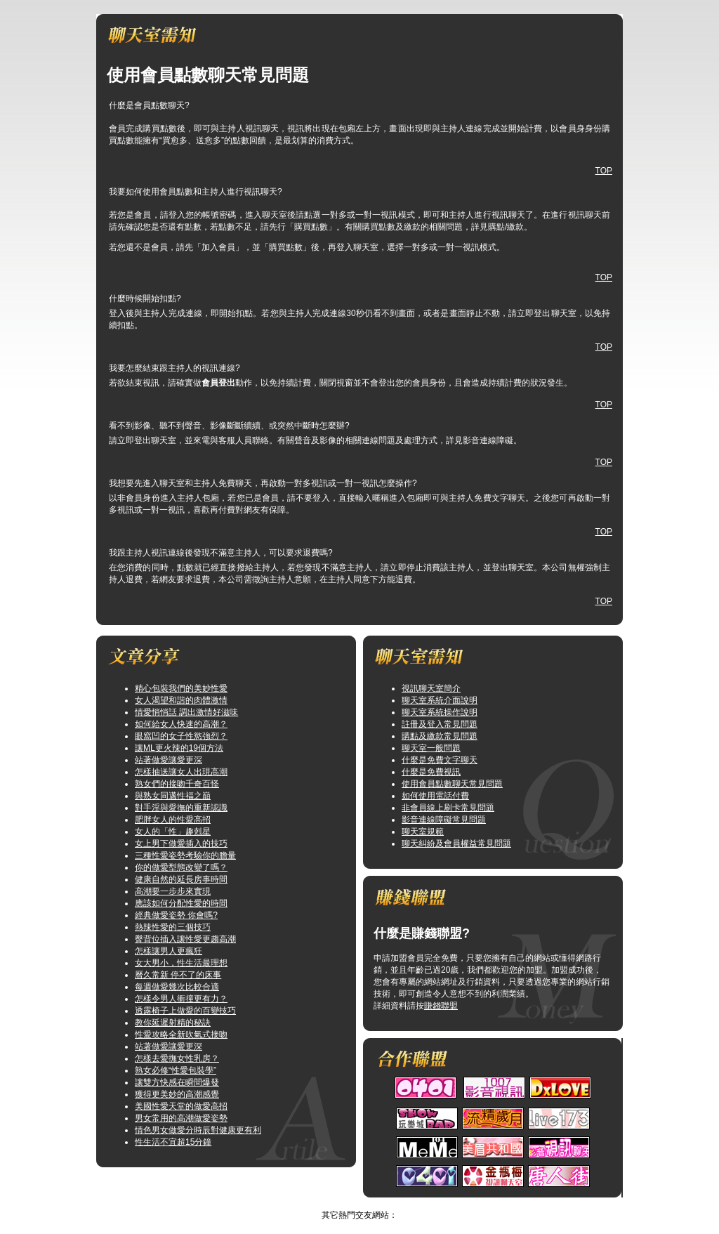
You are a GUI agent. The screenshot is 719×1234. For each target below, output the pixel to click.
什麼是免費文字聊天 (439, 760)
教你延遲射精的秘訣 (173, 1023)
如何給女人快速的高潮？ (181, 724)
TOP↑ (375, 1203)
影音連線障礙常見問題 (444, 820)
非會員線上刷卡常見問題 (448, 808)
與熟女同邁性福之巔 (173, 796)
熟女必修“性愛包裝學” (175, 1070)
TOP (603, 171)
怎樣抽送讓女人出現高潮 (181, 772)
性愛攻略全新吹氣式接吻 (181, 1034)
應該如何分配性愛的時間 (181, 903)
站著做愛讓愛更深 (168, 760)
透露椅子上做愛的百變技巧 (185, 1011)
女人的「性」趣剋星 (173, 831)
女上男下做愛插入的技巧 (181, 843)
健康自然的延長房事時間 (181, 879)
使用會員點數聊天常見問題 (452, 784)
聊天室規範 (423, 831)
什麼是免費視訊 (431, 772)
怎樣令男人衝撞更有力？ (181, 999)
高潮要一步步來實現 (173, 891)
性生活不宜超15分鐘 (173, 1142)
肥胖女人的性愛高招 (173, 820)
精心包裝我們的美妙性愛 (181, 688)
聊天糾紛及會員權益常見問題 (456, 843)
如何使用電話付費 (435, 796)
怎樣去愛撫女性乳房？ (177, 1058)
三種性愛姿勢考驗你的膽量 (185, 855)
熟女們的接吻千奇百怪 (177, 784)
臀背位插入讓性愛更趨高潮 (185, 939)
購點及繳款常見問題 (439, 736)
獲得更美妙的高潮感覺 (177, 1094)
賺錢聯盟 (441, 1006)
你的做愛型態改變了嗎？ (181, 867)
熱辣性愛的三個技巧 (173, 927)
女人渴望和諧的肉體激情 (181, 700)
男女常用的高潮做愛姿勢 (181, 1118)
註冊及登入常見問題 (439, 724)
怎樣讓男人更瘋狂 (168, 951)
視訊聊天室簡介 (431, 688)
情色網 (345, 1203)
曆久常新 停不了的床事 (178, 975)
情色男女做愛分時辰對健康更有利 (198, 1130)
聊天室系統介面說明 (439, 700)
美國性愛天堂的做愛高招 (181, 1106)
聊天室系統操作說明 (439, 712)
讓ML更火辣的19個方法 (179, 748)
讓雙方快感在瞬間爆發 (177, 1082)
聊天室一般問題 (431, 748)
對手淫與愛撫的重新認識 (181, 808)
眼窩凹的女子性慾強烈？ (181, 736)
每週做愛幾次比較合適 (177, 987)
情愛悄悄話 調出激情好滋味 (186, 712)
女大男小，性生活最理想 (181, 963)
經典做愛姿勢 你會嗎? (176, 915)
